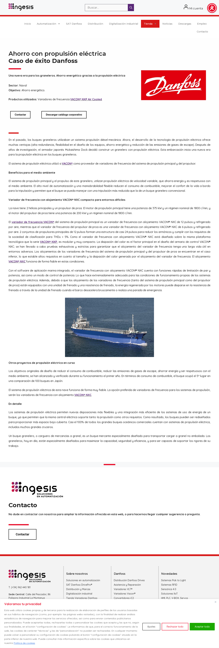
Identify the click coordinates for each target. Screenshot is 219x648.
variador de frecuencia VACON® (33, 222)
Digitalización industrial (123, 23)
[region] (109, 623)
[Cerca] (215, 602)
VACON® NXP (48, 242)
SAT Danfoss (74, 23)
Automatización (48, 24)
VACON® (67, 163)
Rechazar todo (175, 626)
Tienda (150, 24)
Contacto (202, 31)
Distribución (95, 23)
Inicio (27, 23)
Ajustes (151, 626)
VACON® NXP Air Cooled (86, 99)
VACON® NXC (17, 261)
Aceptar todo (202, 626)
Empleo (202, 23)
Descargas (184, 23)
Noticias (167, 23)
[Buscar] (131, 7)
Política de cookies (24, 643)
